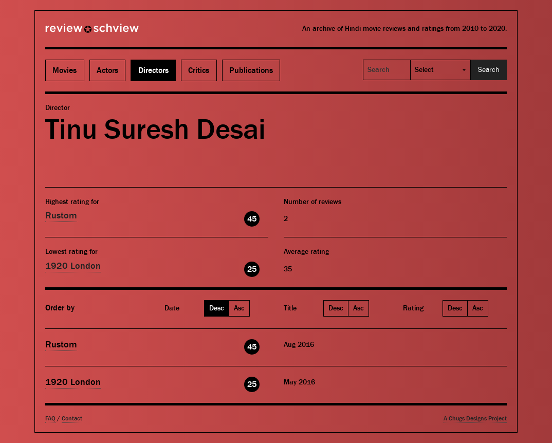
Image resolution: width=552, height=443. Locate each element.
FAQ (50, 418)
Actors (107, 70)
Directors (153, 70)
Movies (64, 70)
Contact (72, 418)
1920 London (73, 266)
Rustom (61, 216)
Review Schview (74, 32)
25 (251, 269)
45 (251, 219)
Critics (198, 70)
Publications (251, 70)
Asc (239, 308)
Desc (216, 308)
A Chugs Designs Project (475, 418)
